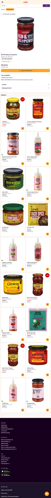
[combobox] (22, 5)
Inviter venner (5, 459)
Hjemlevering (4, 443)
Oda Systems (5, 463)
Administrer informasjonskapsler (10, 496)
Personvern (4, 493)
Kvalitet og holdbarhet (7, 429)
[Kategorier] (2, 2)
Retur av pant (4, 445)
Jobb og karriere (5, 458)
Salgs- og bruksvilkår (6, 490)
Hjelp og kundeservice (7, 439)
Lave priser (4, 430)
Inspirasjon (4, 425)
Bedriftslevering (5, 432)
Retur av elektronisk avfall (8, 447)
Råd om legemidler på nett (8, 449)
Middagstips (4, 427)
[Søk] (2, 5)
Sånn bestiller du (5, 441)
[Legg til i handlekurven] (22, 128)
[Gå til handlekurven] (46, 5)
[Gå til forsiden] (25, 2)
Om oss (3, 456)
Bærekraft (4, 461)
